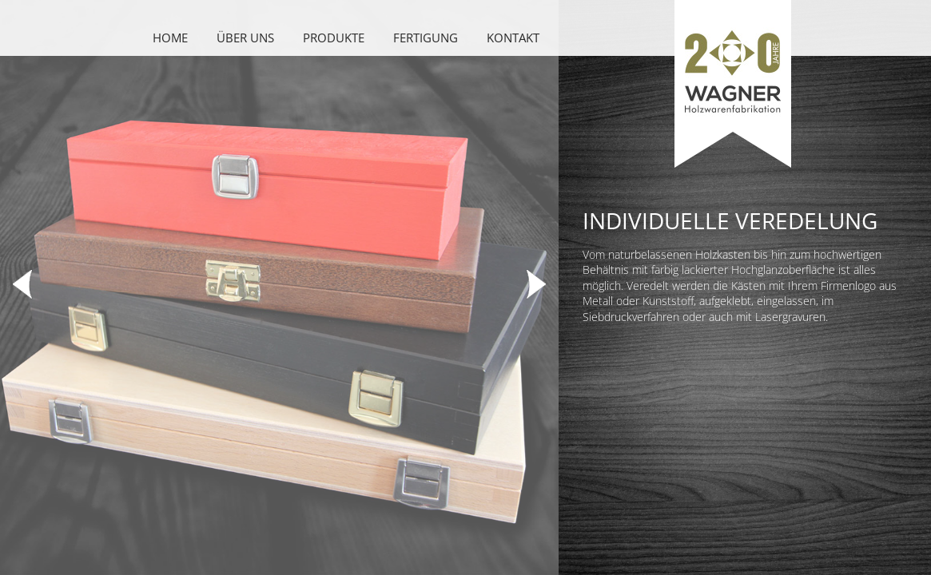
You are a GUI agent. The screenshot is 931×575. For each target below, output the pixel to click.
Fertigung (425, 38)
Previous (24, 284)
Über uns (245, 38)
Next (535, 284)
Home (170, 38)
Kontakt (513, 38)
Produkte (333, 38)
